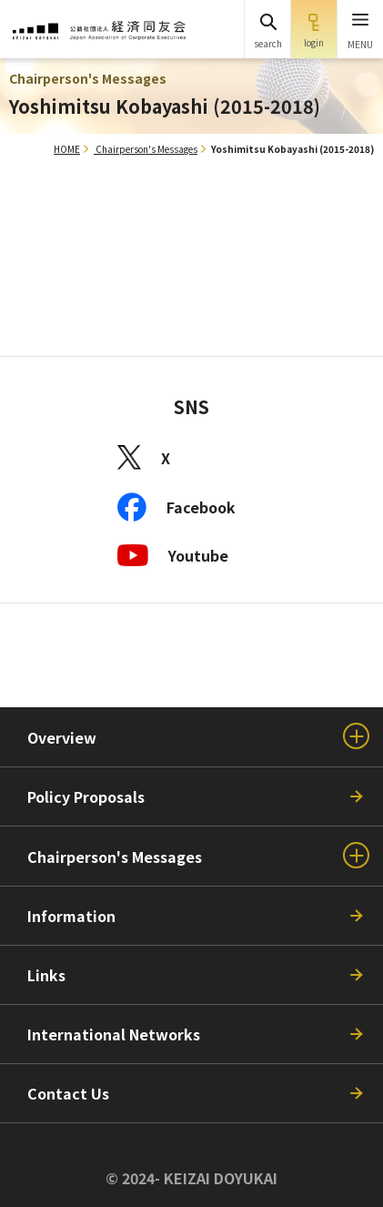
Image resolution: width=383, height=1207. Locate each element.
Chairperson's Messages (146, 149)
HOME (67, 149)
